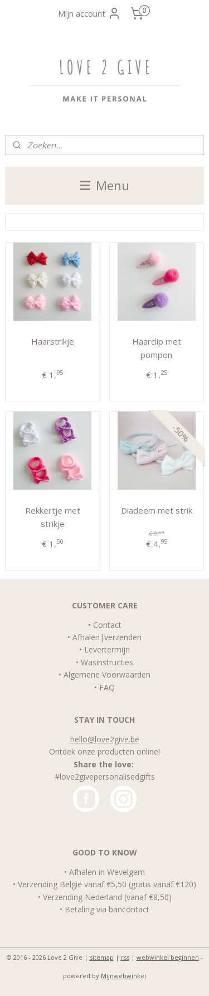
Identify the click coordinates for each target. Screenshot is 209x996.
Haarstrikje (52, 340)
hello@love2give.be (104, 739)
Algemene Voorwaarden (107, 674)
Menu (104, 185)
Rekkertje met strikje (52, 516)
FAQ (107, 687)
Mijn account (89, 13)
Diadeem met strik (156, 509)
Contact (107, 625)
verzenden (123, 637)
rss (125, 957)
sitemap (102, 957)
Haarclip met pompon (156, 347)
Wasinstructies (107, 662)
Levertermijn (107, 649)
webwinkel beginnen (168, 957)
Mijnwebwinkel (123, 975)
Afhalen (86, 637)
